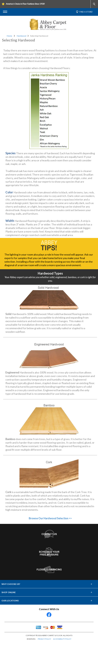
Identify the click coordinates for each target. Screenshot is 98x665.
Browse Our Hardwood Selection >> (50, 541)
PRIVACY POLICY (44, 662)
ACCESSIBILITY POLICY (62, 662)
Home (9, 36)
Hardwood (21, 36)
